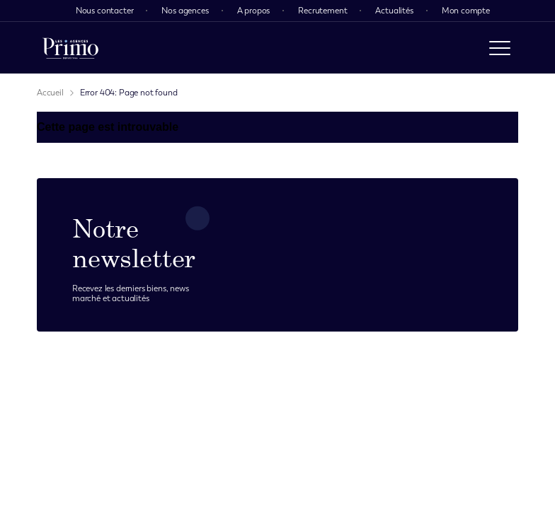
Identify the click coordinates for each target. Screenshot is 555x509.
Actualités (394, 11)
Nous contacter (105, 11)
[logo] (70, 48)
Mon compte (466, 11)
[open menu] (499, 48)
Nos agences (184, 11)
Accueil (50, 93)
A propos (253, 11)
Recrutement (322, 11)
